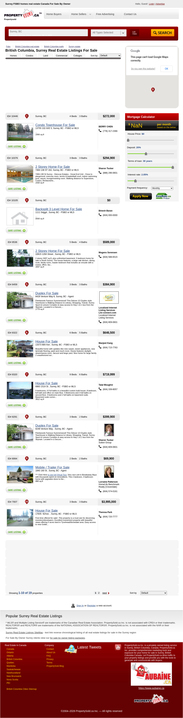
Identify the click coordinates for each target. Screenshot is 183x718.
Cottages (77, 55)
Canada (10, 649)
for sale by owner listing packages (67, 638)
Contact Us (130, 14)
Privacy (49, 659)
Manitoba (11, 666)
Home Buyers (53, 14)
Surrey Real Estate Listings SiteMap (24, 632)
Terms (49, 662)
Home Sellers (78, 14)
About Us (50, 652)
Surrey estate (74, 46)
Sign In (80, 605)
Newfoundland (13, 673)
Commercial (61, 55)
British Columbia (14, 659)
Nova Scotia (12, 679)
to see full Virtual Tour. (57, 475)
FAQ (48, 656)
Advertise (160, 4)
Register (91, 605)
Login (151, 4)
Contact (50, 649)
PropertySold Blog (55, 666)
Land (45, 55)
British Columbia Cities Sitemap (22, 689)
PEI (8, 683)
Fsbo (8, 46)
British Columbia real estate (27, 46)
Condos (29, 55)
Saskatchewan (14, 669)
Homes (13, 55)
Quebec (10, 662)
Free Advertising (105, 14)
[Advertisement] (63, 86)
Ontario (10, 652)
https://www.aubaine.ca (151, 688)
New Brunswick (14, 676)
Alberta (10, 656)
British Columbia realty (54, 46)
